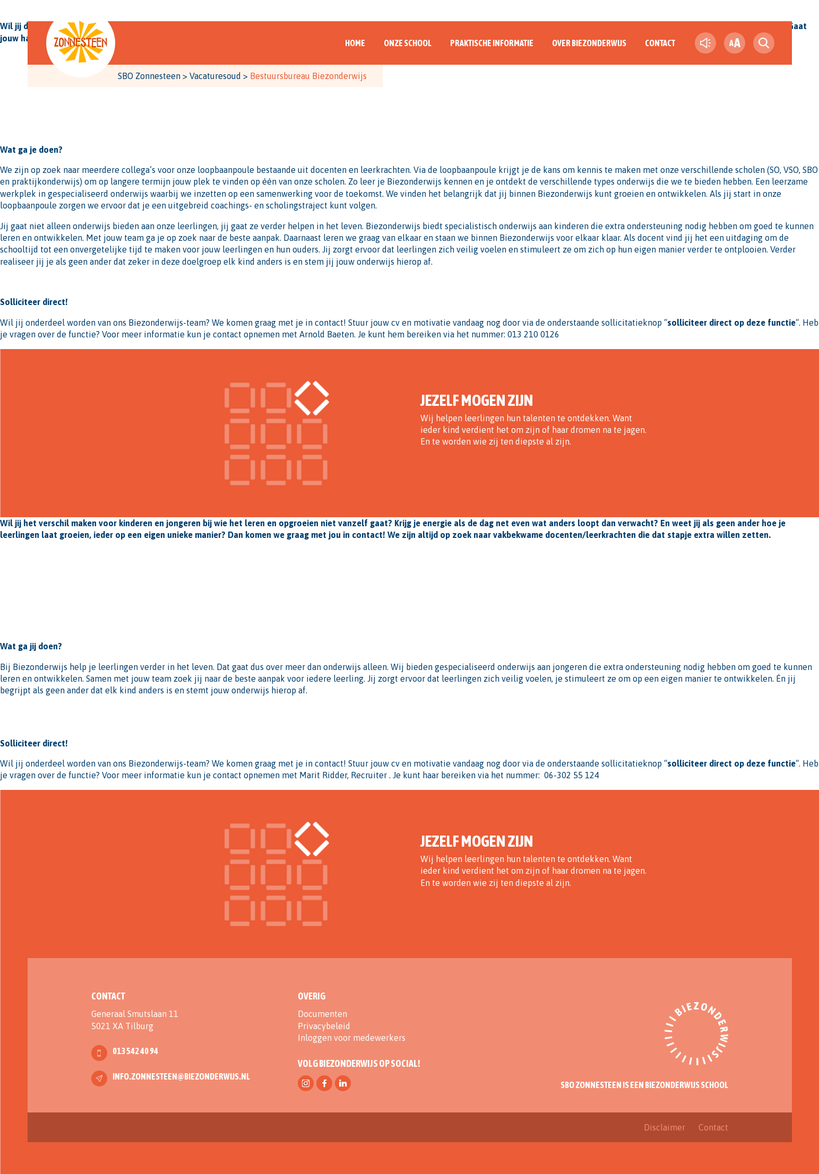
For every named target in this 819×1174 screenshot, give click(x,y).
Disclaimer (664, 1127)
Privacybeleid (324, 1026)
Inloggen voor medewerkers (352, 1037)
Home (355, 43)
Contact (660, 43)
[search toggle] (763, 43)
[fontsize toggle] (734, 43)
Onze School (408, 43)
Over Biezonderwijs (589, 43)
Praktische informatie (491, 43)
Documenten (322, 1014)
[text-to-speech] (705, 43)
